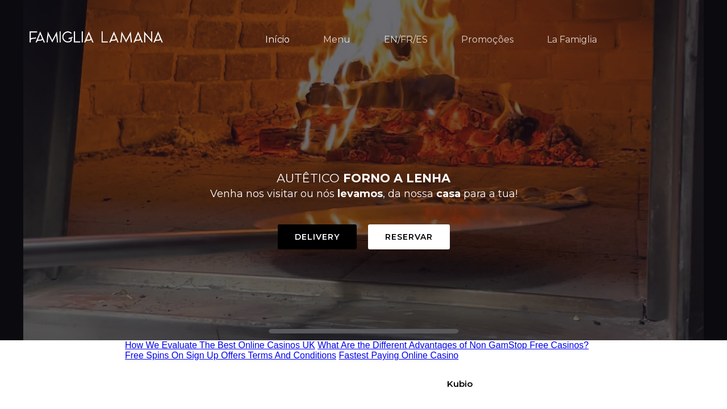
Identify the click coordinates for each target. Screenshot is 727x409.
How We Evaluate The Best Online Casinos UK (220, 345)
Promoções (487, 39)
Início (277, 39)
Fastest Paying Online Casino (398, 355)
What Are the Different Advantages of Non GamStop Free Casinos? (452, 345)
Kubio (460, 383)
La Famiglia (572, 39)
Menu (336, 39)
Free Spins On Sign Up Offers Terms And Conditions (230, 355)
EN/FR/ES (406, 39)
